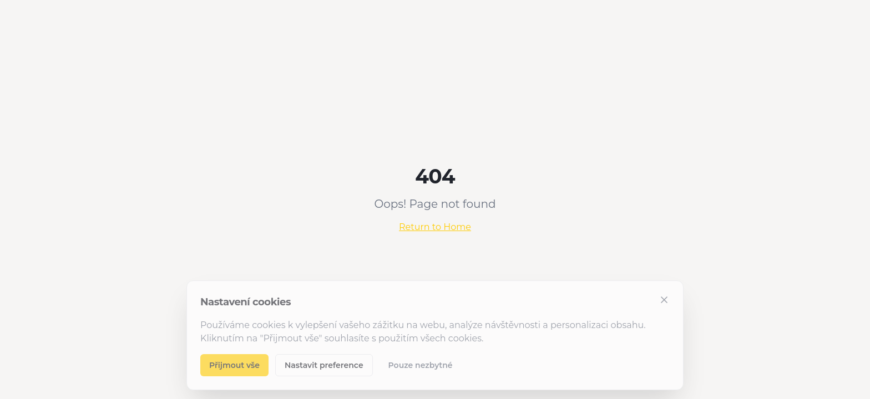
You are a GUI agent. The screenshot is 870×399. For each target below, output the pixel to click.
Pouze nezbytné (420, 365)
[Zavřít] (664, 299)
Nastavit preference (324, 365)
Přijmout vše (234, 365)
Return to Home (435, 227)
